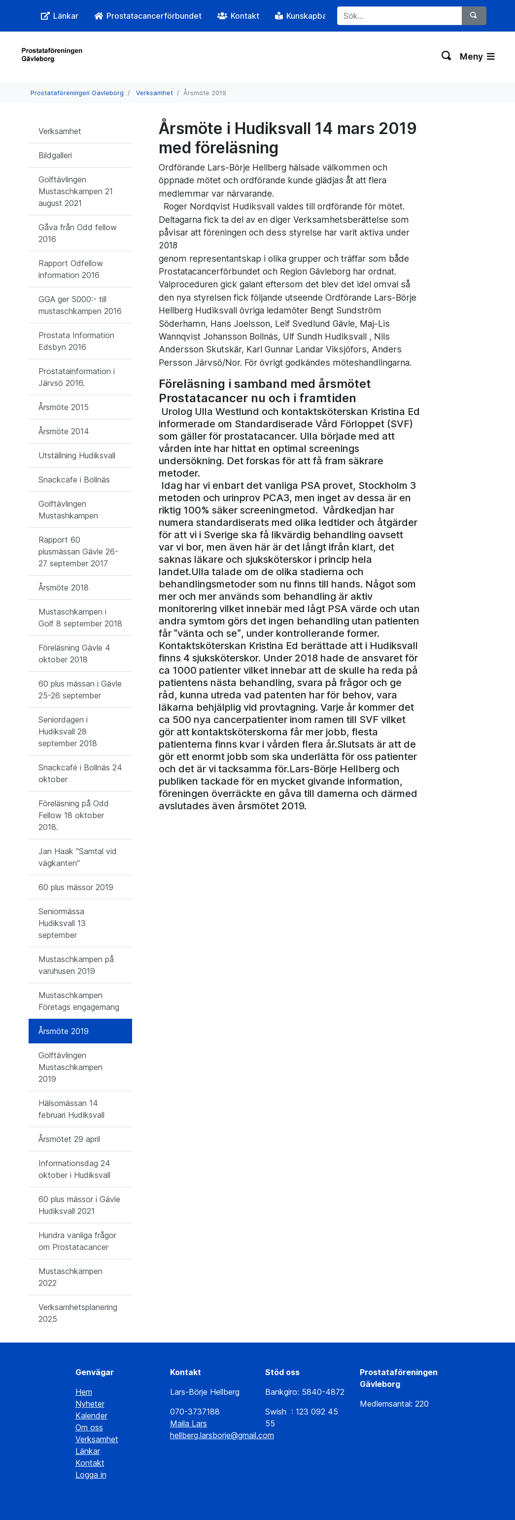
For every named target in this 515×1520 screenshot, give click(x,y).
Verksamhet (154, 93)
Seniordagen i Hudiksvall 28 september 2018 (67, 731)
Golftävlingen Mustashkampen (68, 509)
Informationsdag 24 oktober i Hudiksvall (74, 1169)
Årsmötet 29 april (69, 1139)
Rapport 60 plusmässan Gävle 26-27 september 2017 (78, 551)
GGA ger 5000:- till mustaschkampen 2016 (80, 305)
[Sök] (474, 15)
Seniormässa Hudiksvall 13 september (62, 923)
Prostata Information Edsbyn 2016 (76, 341)
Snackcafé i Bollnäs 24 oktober (80, 773)
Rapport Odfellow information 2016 (70, 269)
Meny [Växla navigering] (477, 56)
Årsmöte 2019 (63, 1031)
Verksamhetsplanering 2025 (77, 1313)
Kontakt (89, 1463)
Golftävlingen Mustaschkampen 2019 (70, 1067)
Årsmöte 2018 (63, 587)
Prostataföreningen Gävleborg (77, 93)
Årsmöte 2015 (63, 407)
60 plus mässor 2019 (75, 887)
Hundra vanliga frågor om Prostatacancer (77, 1241)
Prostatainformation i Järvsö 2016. (76, 377)
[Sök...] (399, 15)
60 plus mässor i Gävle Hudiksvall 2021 (79, 1205)
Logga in (90, 1475)
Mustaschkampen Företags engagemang (78, 1001)
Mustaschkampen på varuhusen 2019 (76, 965)
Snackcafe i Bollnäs (74, 479)
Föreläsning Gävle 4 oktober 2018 (74, 653)
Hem (83, 1392)
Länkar (87, 1451)
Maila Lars (188, 1423)
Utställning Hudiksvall (76, 455)
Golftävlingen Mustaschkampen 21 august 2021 (75, 191)
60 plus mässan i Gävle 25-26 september (80, 689)
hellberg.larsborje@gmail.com (222, 1435)
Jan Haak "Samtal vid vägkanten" (77, 857)
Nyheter (89, 1404)
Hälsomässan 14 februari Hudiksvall (71, 1109)
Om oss (89, 1427)
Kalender (91, 1415)
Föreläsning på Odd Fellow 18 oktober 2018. (73, 815)
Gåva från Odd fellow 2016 (77, 233)
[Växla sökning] (447, 56)
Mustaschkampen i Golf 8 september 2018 (80, 617)
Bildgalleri (55, 155)
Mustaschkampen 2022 (70, 1277)
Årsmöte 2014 (63, 431)
